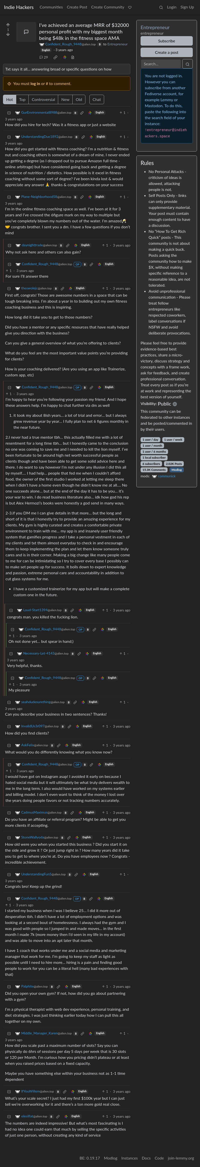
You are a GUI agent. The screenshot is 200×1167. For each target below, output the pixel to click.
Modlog (177, 470)
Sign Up (187, 6)
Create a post (166, 52)
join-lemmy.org (181, 1158)
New (65, 99)
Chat (97, 99)
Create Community (107, 6)
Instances (129, 1158)
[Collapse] (9, 112)
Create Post (77, 6)
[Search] (161, 64)
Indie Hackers (19, 7)
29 (43, 57)
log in (35, 83)
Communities (51, 6)
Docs (146, 1158)
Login (172, 6)
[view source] (73, 57)
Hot (9, 99)
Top (22, 99)
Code (159, 1158)
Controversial (43, 99)
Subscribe (166, 40)
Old (79, 99)
